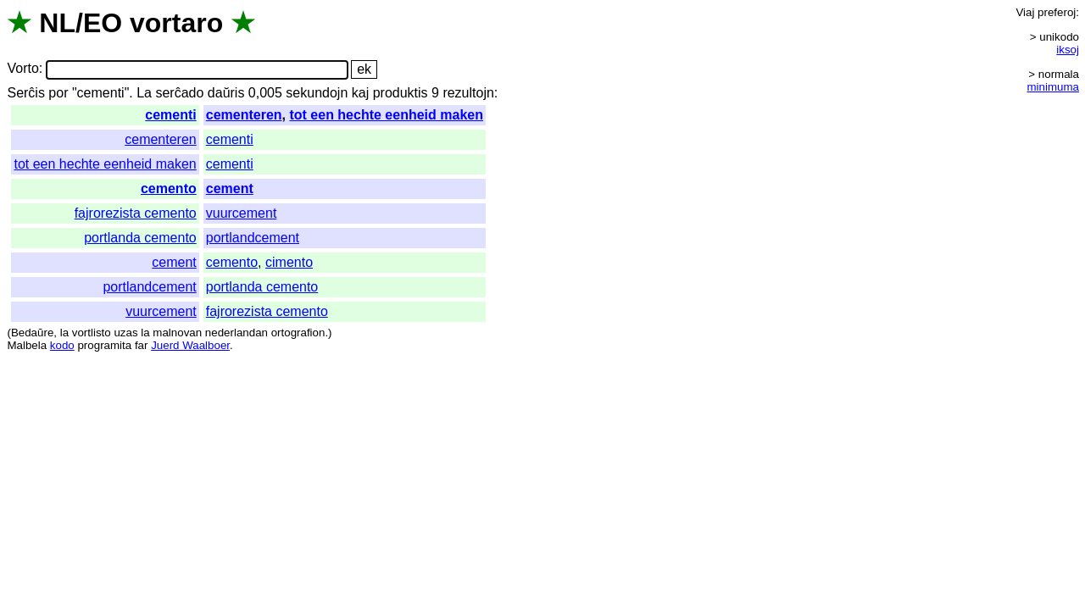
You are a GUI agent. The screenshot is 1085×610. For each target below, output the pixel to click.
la (64, 332)
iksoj (1067, 49)
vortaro (176, 23)
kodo (62, 345)
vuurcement (241, 213)
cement (229, 188)
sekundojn (317, 93)
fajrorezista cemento (136, 213)
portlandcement (252, 237)
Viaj (1024, 12)
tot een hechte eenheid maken (386, 115)
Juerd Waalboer (190, 345)
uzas (125, 332)
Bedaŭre (32, 332)
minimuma (1053, 86)
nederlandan (236, 332)
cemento (169, 188)
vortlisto (91, 332)
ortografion (298, 332)
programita (104, 345)
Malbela (27, 345)
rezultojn (467, 93)
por (58, 93)
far (141, 345)
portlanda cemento (140, 237)
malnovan (177, 332)
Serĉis (25, 93)
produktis (400, 93)
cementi (170, 115)
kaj (360, 93)
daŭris (226, 93)
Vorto (22, 69)
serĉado (179, 93)
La (144, 93)
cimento (289, 262)
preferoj (1057, 12)
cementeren (244, 115)
